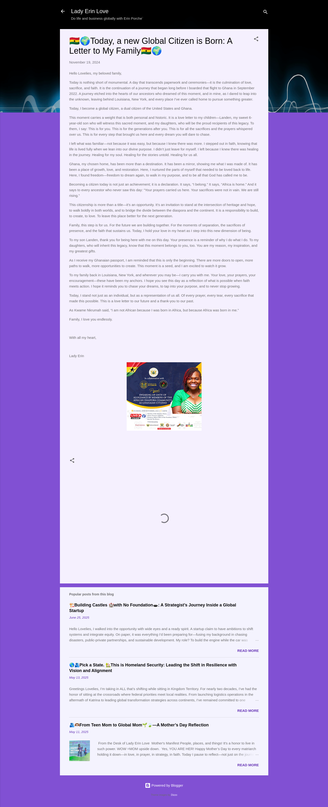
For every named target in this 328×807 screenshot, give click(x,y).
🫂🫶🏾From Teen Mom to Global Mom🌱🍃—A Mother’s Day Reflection (139, 725)
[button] (256, 39)
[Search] (265, 13)
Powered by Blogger (164, 785)
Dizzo (174, 794)
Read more (248, 651)
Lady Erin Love (90, 11)
